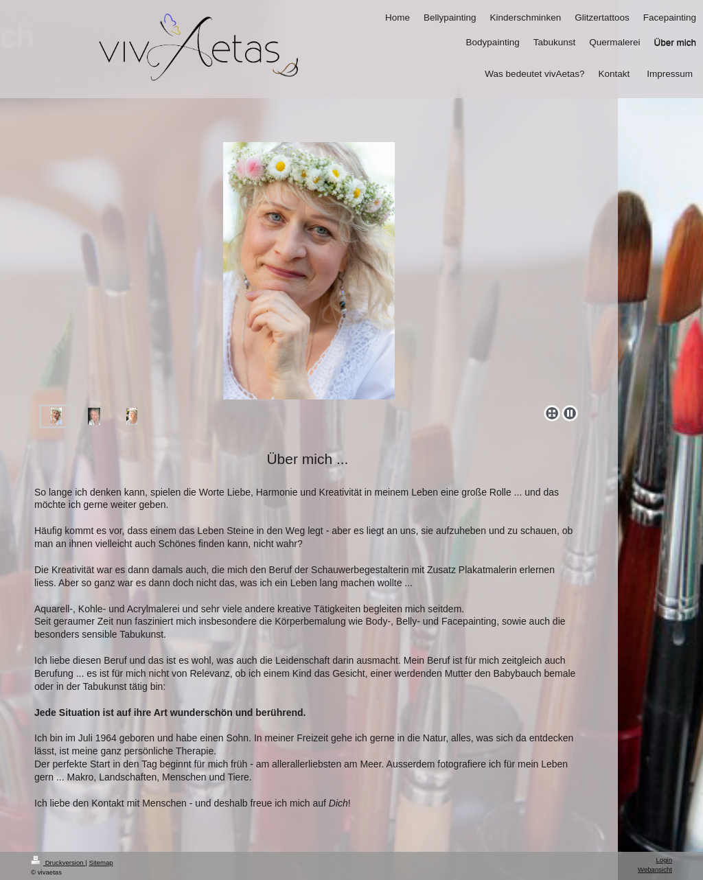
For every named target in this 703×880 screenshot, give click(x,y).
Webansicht (655, 869)
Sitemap (101, 862)
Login (664, 860)
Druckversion (58, 862)
